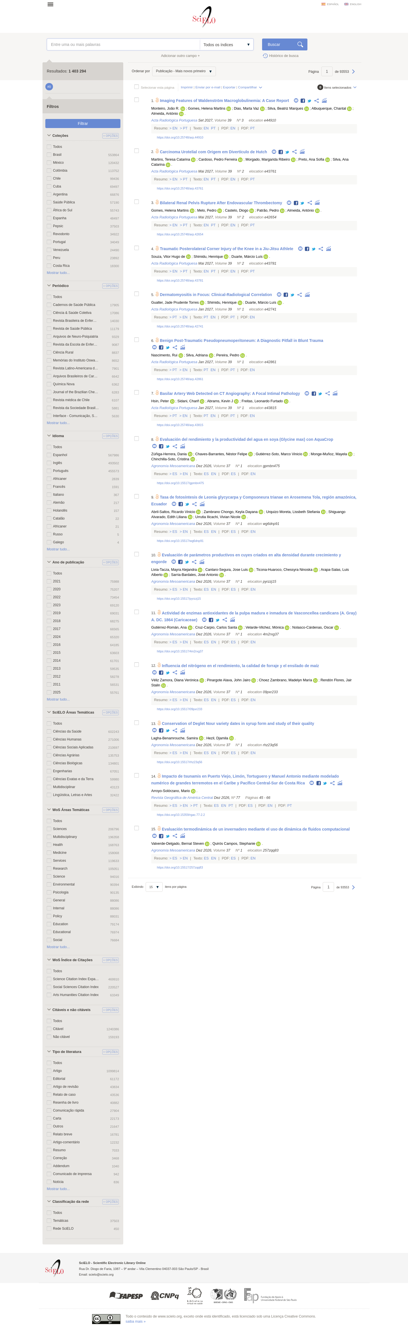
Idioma (58, 436)
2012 (57, 676)
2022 (57, 597)
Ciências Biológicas (67, 763)
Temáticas (60, 1221)
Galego (58, 542)
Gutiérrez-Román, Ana (169, 627)
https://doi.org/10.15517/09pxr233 (179, 709)
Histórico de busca (284, 56)
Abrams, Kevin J (220, 401)
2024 (57, 637)
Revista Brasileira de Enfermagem (76, 321)
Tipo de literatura (66, 1052)
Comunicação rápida (68, 1110)
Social (57, 940)
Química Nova (64, 384)
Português (61, 471)
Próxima (353, 74)
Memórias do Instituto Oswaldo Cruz (76, 360)
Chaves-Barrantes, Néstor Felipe (221, 454)
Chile (57, 178)
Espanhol (60, 455)
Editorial (59, 1079)
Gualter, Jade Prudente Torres (175, 303)
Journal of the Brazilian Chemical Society (76, 392)
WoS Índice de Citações (72, 960)
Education (60, 924)
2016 (57, 645)
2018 (57, 621)
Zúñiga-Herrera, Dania (169, 454)
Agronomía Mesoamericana (173, 466)
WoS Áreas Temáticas (70, 810)
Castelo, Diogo (236, 210)
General (59, 900)
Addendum (61, 1166)
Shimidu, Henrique (208, 257)
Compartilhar (247, 87)
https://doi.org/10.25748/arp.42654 (180, 234)
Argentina (60, 194)
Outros (58, 1126)
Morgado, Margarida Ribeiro (268, 159)
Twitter (309, 101)
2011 (57, 684)
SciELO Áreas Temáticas (73, 712)
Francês (59, 487)
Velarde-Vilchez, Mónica (265, 627)
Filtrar (83, 123)
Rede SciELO (63, 1229)
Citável (58, 1029)
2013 (57, 669)
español (333, 4)
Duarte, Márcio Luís (247, 257)
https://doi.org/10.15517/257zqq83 (180, 867)
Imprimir (187, 87)
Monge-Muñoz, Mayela (329, 454)
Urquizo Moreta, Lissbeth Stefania (293, 512)
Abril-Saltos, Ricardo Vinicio (173, 512)
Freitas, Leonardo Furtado (262, 401)
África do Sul (62, 210)
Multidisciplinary (65, 837)
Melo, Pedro (206, 210)
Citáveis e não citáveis (71, 1010)
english (355, 4)
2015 (57, 653)
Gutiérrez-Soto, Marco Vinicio (279, 454)
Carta (57, 1118)
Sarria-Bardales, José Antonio (194, 575)
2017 (57, 629)
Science (59, 876)
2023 (57, 605)
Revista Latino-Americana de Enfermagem (76, 368)
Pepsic (58, 226)
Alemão (59, 503)
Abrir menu (52, 4)
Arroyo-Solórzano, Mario (170, 791)
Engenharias (62, 771)
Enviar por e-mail (208, 87)
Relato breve (62, 1134)
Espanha (59, 218)
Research (60, 869)
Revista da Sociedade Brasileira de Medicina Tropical (76, 408)
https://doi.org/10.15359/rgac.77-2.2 (181, 814)
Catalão (59, 518)
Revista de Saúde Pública (72, 329)
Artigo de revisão (65, 1087)
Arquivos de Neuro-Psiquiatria (75, 337)
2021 (57, 581)
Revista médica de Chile (71, 400)
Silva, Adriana (197, 355)
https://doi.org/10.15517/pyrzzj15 (179, 598)
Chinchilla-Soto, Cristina (170, 459)
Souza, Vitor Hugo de (168, 257)
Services (59, 861)
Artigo (57, 1071)
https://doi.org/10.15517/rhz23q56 (179, 762)
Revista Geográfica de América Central (182, 798)
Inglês (57, 463)
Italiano (58, 495)
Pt (185, 128)
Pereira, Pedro (227, 355)
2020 (57, 589)
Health (58, 845)
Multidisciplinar (64, 787)
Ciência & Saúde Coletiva (72, 313)
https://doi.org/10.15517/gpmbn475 (180, 483)
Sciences (60, 829)
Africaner (60, 479)
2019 (57, 613)
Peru (56, 258)
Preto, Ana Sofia (311, 159)
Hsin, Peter (160, 401)
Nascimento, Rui (164, 355)
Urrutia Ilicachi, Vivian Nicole (217, 517)
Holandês (60, 510)
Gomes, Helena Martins (206, 108)
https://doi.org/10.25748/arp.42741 (180, 326)
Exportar (229, 87)
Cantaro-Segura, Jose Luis (226, 570)
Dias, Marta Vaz (246, 108)
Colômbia (60, 171)
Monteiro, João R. (165, 108)
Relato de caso (64, 1095)
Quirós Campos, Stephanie (233, 844)
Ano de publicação (68, 562)
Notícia (58, 1182)
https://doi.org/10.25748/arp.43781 (180, 280)
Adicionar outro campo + (180, 56)
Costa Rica (61, 266)
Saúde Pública (64, 202)
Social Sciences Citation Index (76, 987)
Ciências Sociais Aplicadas (73, 747)
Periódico (60, 286)
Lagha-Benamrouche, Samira (174, 738)
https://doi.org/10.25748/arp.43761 (180, 188)
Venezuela (61, 250)
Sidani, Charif (188, 401)
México (58, 163)
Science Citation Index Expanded (76, 979)
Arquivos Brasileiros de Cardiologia (76, 376)
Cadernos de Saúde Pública (74, 305)
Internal (58, 908)
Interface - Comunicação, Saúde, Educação (76, 416)
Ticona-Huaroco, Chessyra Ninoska (284, 570)
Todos (57, 147)
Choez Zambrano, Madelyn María (285, 680)
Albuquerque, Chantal (328, 108)
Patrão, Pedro (268, 210)
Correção (60, 1158)
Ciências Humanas (67, 739)
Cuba (57, 186)
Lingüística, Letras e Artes (72, 795)
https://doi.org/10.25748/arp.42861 (180, 379)
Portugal (59, 242)
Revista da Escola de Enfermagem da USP (76, 344)
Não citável (61, 1037)
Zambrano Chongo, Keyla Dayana (231, 512)
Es (174, 474)
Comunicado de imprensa (72, 1174)
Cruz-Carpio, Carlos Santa (216, 627)
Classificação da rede (70, 1202)
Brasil (57, 155)
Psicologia (61, 892)
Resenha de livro (65, 1103)
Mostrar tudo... (58, 273)
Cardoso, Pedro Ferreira (218, 159)
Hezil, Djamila (217, 738)
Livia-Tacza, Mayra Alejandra (174, 570)
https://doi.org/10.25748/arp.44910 (180, 137)
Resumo (59, 1150)
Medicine (60, 853)
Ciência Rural (63, 352)
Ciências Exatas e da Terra (73, 779)
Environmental (64, 884)
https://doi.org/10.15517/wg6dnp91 (180, 540)
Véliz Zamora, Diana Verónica (175, 680)
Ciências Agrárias (66, 755)
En (174, 128)
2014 (57, 661)
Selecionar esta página (157, 87)
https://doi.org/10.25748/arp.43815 (180, 425)
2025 (57, 692)
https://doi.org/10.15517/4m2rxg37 (180, 651)
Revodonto (61, 234)
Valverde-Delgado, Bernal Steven (177, 844)
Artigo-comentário (66, 1142)
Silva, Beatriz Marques (285, 108)
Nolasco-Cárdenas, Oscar (312, 627)
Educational (62, 932)
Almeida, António (164, 114)
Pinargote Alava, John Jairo (228, 680)
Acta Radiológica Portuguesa (174, 120)
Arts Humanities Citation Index (76, 995)
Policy (57, 916)
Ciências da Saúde (67, 731)
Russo (58, 534)
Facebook (303, 101)
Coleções (60, 136)
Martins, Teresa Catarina (170, 159)
